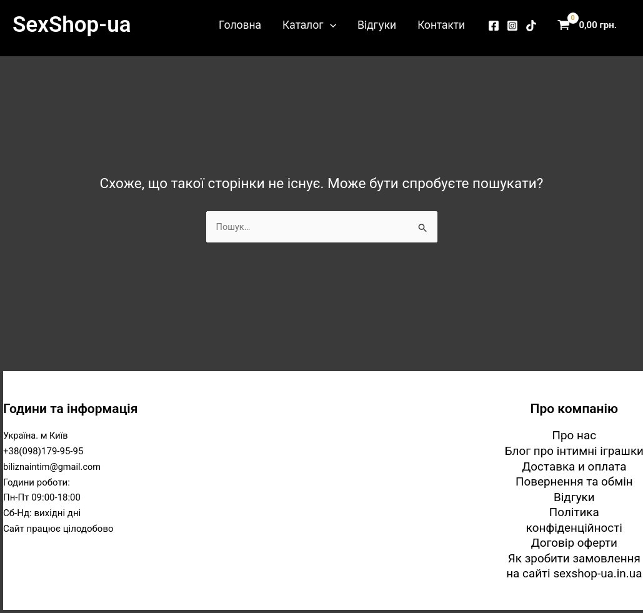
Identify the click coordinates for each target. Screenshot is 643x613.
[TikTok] (531, 25)
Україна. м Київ (36, 435)
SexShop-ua (71, 24)
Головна (240, 25)
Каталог (309, 25)
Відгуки (376, 25)
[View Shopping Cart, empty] (590, 25)
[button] (330, 25)
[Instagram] (512, 25)
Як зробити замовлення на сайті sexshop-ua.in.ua (574, 566)
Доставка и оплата (574, 465)
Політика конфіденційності (574, 519)
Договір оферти (574, 543)
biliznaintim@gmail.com (53, 465)
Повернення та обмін (574, 481)
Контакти (441, 25)
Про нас (574, 434)
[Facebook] (493, 25)
